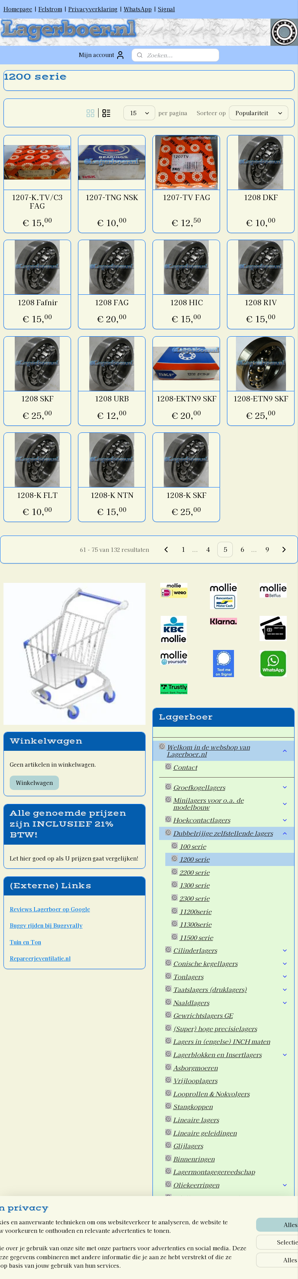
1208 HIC (186, 302)
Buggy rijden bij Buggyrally (46, 925)
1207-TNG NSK (111, 197)
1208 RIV (260, 302)
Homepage (17, 9)
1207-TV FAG (186, 197)
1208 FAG (112, 302)
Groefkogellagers (230, 787)
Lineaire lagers (196, 1119)
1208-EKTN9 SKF (186, 398)
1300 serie (194, 885)
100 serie (192, 846)
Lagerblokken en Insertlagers (230, 1054)
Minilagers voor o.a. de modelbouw (230, 803)
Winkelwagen (34, 782)
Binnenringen (194, 1158)
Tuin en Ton (25, 942)
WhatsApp (138, 9)
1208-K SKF (186, 495)
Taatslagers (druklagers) (230, 989)
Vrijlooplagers (195, 1080)
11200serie (195, 911)
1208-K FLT (37, 495)
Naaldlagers (230, 1002)
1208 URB (112, 398)
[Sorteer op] (258, 113)
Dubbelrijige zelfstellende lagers (230, 833)
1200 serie (194, 859)
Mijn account (102, 55)
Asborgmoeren (195, 1067)
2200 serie (194, 872)
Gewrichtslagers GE (203, 1015)
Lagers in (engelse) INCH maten (221, 1041)
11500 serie (196, 937)
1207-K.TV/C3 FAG (37, 201)
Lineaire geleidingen (205, 1132)
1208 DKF (261, 197)
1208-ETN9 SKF (260, 398)
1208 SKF (37, 398)
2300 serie (194, 898)
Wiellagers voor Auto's (207, 1198)
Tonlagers (230, 976)
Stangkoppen (193, 1106)
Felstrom (50, 9)
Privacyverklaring (93, 9)
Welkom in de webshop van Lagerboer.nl (227, 750)
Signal (166, 9)
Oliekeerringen (230, 1184)
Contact (185, 767)
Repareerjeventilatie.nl (40, 958)
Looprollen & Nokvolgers (211, 1093)
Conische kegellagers (230, 963)
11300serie (195, 924)
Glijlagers (188, 1145)
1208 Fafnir (37, 302)
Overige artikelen (199, 1210)
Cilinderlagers (230, 950)
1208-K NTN (111, 495)
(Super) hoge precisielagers (215, 1028)
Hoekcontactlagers (230, 819)
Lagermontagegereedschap (214, 1171)
